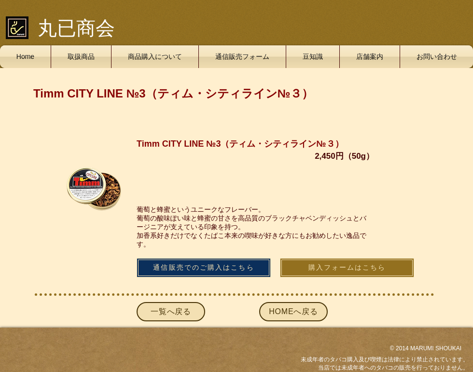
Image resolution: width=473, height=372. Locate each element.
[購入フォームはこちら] (347, 267)
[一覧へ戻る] (171, 311)
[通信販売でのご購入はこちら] (204, 267)
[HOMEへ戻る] (293, 311)
